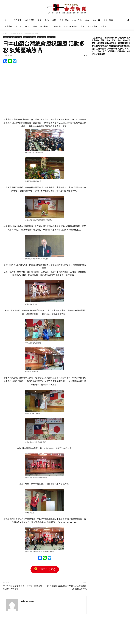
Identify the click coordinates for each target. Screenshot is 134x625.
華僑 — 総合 (41, 37)
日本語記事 (56, 26)
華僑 (39, 20)
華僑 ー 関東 (51, 37)
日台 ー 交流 (27, 37)
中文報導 (44, 26)
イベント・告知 (70, 26)
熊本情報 (8, 26)
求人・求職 (92, 26)
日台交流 (17, 20)
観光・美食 (64, 20)
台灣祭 (103, 26)
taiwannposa (27, 601)
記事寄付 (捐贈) (44, 569)
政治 (47, 20)
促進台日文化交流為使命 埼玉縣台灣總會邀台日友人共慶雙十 (22, 587)
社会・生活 (77, 20)
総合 (87, 20)
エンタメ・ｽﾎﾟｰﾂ (22, 26)
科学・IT (96, 20)
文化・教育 (108, 20)
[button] (128, 20)
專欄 (82, 26)
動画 (35, 26)
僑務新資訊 (29, 20)
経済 (54, 20)
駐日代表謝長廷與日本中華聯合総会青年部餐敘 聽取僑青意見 (67, 587)
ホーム (7, 20)
